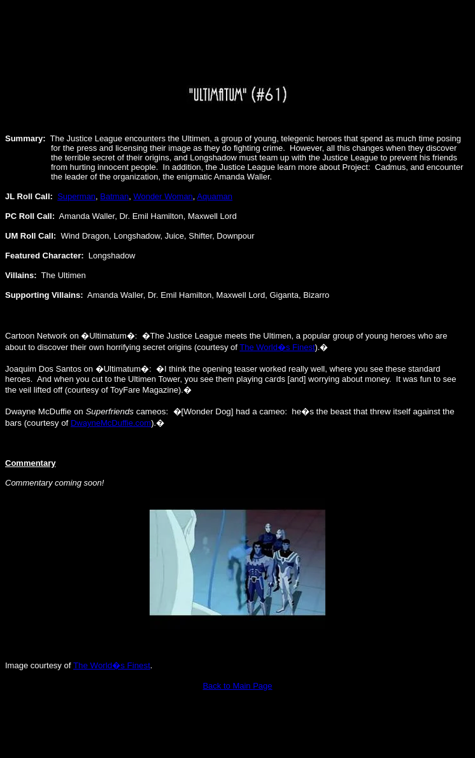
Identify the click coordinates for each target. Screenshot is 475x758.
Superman (76, 196)
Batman (114, 196)
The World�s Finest (277, 347)
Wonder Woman (162, 196)
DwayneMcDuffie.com (111, 423)
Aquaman (214, 196)
